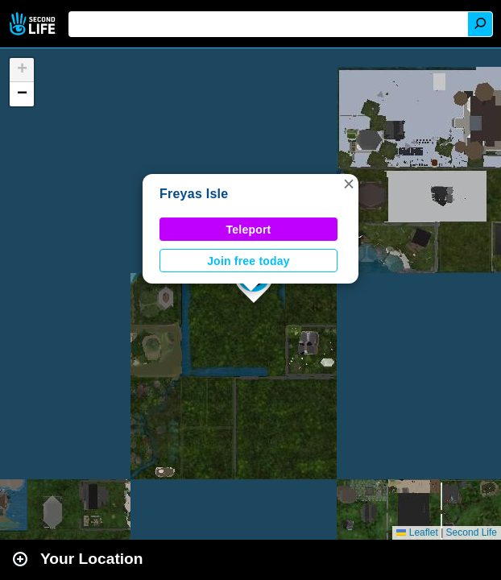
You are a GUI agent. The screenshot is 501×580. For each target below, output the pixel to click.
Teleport (248, 229)
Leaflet (416, 532)
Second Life (34, 23)
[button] (348, 183)
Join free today (248, 261)
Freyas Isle (193, 194)
